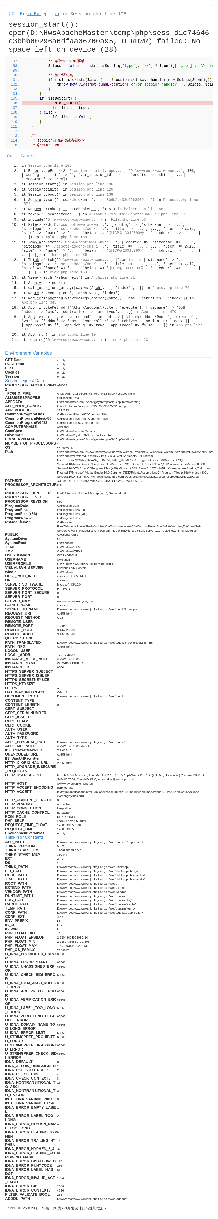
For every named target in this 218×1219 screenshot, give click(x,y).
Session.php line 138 (91, 195)
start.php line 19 (77, 335)
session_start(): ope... (97, 171)
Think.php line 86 (68, 255)
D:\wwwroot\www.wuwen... (156, 171)
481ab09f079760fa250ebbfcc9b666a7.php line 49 (137, 214)
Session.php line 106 (98, 14)
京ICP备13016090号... (129, 233)
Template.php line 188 (64, 237)
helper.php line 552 (145, 209)
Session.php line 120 (91, 189)
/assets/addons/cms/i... (79, 229)
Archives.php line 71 (113, 278)
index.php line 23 (129, 340)
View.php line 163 (68, 272)
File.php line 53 (128, 219)
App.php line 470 (158, 312)
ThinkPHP (13, 1208)
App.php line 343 (39, 302)
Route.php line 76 (170, 288)
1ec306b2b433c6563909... (125, 200)
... (177, 225)
